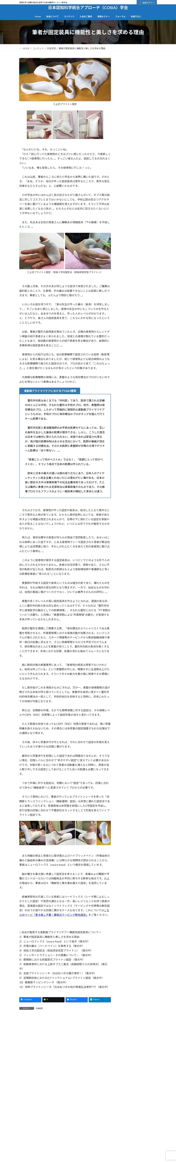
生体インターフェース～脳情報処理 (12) (138, 509)
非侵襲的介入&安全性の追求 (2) (137, 572)
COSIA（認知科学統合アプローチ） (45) (137, 284)
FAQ (130, 1155)
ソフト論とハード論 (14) (134, 377)
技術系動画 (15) (129, 473)
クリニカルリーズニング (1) (135, 350)
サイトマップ (53, 1120)
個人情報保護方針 (74, 1120)
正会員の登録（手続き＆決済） (137, 159)
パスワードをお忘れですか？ (131, 129)
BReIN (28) (127, 275)
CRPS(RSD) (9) (129, 293)
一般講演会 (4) (128, 391)
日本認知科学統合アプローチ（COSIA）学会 (52, 1062)
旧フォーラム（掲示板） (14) (136, 493)
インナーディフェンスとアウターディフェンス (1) (138, 335)
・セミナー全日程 (133, 1145)
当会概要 (25, 1150)
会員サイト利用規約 (99, 1120)
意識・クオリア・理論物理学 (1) (138, 459)
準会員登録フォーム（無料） (104, 1150)
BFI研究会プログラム (66, 1155)
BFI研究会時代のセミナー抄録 (141, 1140)
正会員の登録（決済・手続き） (105, 1145)
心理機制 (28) (128, 452)
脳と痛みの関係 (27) (131, 531)
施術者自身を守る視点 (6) (134, 480)
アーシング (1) (128, 326)
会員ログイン (147, 2)
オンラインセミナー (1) (133, 343)
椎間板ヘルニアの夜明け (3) (135, 500)
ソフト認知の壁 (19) (131, 370)
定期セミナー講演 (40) (132, 425)
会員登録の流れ (137, 148)
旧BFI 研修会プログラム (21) (136, 487)
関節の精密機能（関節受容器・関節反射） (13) (138, 564)
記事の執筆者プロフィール (68, 1159)
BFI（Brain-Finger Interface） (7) (138, 268)
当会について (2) (129, 439)
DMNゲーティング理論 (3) (135, 300)
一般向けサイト (137, 179)
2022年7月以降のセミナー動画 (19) (137, 261)
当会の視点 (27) (129, 446)
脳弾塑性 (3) (127, 538)
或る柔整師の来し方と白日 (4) (136, 466)
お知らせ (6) (127, 319)
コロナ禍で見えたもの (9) (134, 363)
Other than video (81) (131, 312)
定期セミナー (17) (130, 418)
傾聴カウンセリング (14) (134, 398)
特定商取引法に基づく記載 (127, 1120)
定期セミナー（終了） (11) (135, 432)
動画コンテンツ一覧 (65, 1145)
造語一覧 (25, 1155)
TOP (38, 1120)
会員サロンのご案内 (138, 170)
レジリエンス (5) (129, 384)
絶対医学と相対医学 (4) (133, 524)
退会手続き (97, 1155)
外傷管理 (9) (127, 411)
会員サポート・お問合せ (88, 1123)
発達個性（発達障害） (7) (134, 517)
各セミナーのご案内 (136, 1150)
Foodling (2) (127, 306)
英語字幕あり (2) (129, 555)
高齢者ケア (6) (128, 579)
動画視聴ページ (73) (131, 404)
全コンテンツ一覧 (64, 1140)
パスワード (124, 102)
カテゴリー (124, 56)
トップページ (27, 1140)
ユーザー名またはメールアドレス (136, 88)
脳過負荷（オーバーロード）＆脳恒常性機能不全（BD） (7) (138, 547)
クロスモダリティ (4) (132, 357)
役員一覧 (25, 1159)
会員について (124, 132)
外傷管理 (39, 1008)
